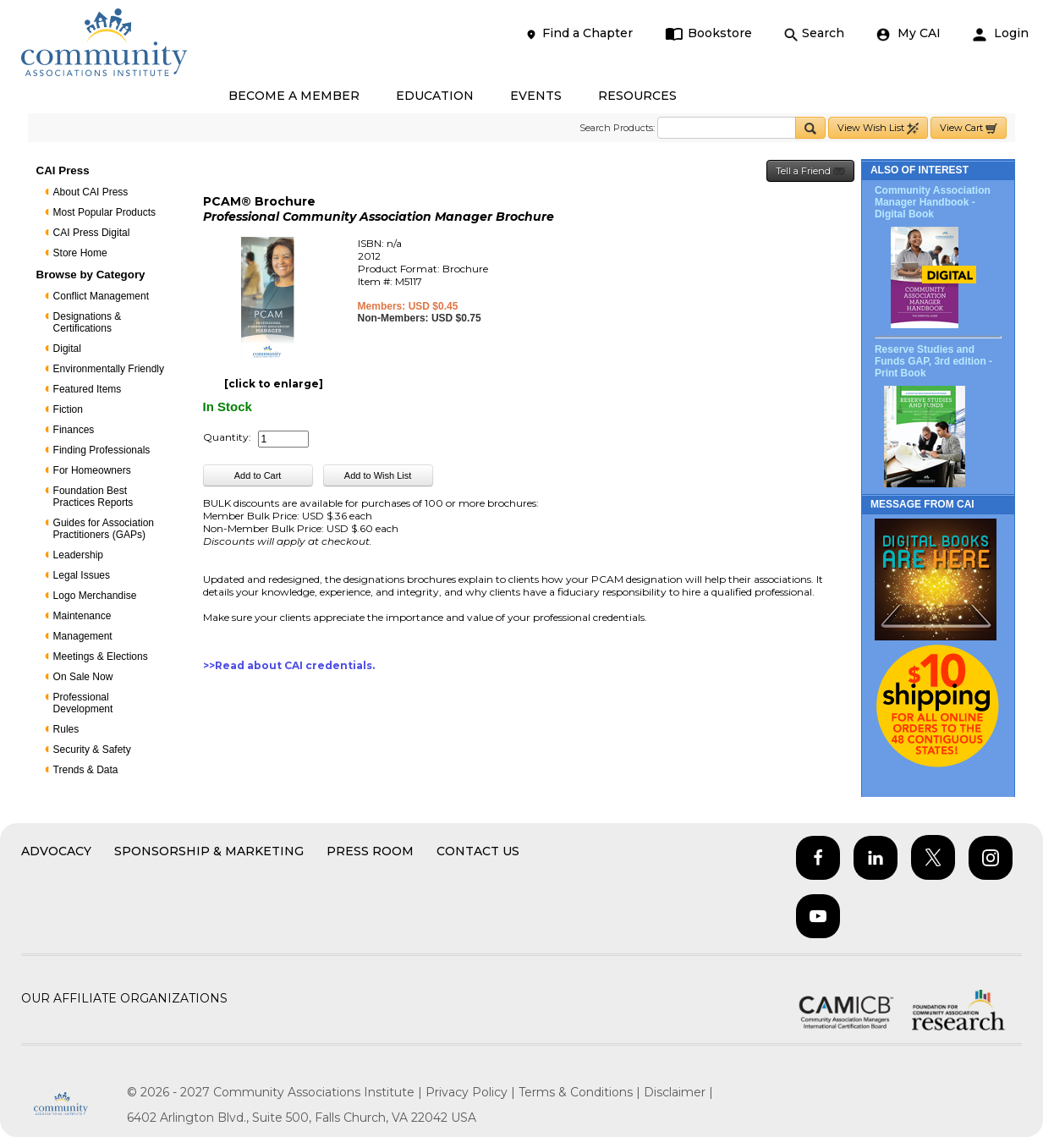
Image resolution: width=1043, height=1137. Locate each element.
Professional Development (83, 703)
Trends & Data (85, 770)
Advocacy (56, 851)
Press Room (370, 851)
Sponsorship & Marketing (209, 851)
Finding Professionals (102, 450)
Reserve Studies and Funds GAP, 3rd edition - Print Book (933, 361)
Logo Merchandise (95, 595)
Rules (66, 729)
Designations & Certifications (87, 322)
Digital (67, 348)
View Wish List (878, 128)
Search (814, 33)
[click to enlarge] (273, 383)
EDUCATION (435, 95)
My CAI (908, 33)
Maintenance (82, 616)
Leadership (78, 555)
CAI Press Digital (91, 233)
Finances (74, 430)
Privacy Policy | (472, 1092)
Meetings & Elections (100, 656)
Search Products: (617, 128)
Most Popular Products (104, 212)
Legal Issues (81, 575)
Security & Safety (92, 749)
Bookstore (708, 33)
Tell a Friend (810, 171)
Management (83, 636)
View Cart (968, 128)
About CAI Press (91, 192)
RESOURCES (637, 95)
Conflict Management (101, 296)
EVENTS (536, 95)
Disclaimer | (678, 1092)
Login (1001, 33)
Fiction (68, 409)
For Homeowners (92, 470)
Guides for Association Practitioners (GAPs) (103, 529)
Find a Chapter (578, 33)
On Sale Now (83, 677)
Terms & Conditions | (581, 1092)
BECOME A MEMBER (294, 95)
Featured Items (87, 389)
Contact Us (477, 851)
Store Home (80, 253)
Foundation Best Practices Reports (93, 496)
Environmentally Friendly (108, 369)
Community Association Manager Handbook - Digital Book (933, 202)
